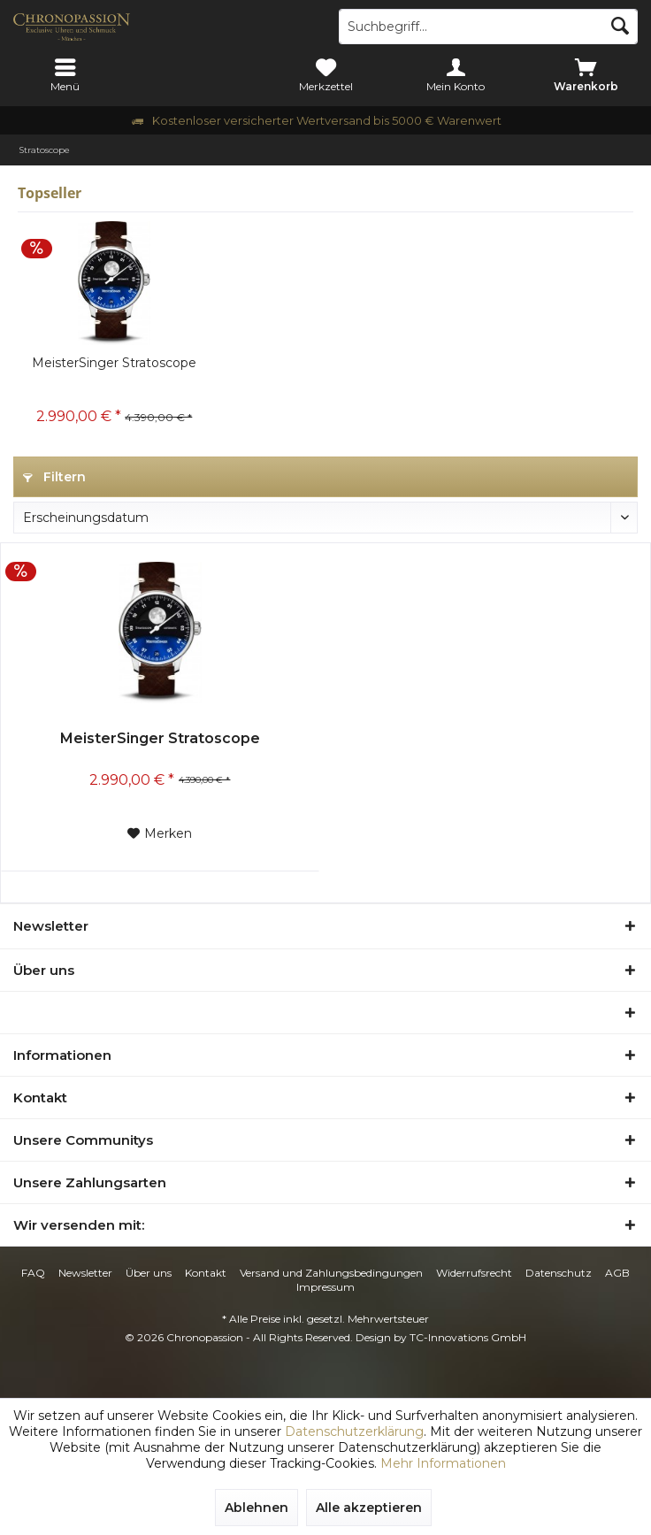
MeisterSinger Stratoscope (114, 363)
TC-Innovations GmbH (468, 1337)
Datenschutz (558, 1272)
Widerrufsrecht (474, 1272)
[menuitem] (65, 75)
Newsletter (85, 1272)
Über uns (149, 1272)
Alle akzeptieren (369, 1508)
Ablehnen (256, 1508)
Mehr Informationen (443, 1463)
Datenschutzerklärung (354, 1431)
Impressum (325, 1286)
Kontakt (205, 1272)
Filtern (54, 477)
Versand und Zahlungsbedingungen (331, 1272)
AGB (617, 1272)
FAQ (33, 1272)
